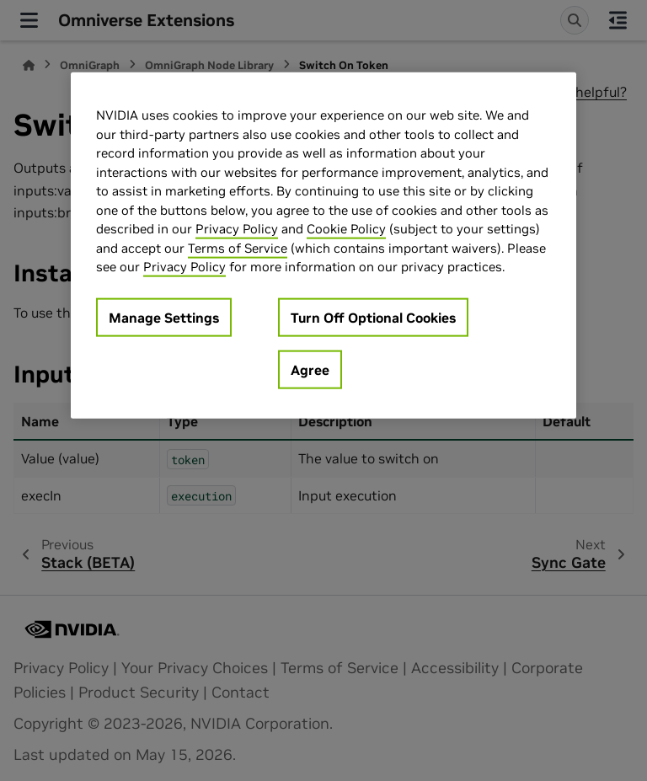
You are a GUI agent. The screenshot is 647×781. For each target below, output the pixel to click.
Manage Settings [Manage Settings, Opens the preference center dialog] (164, 316)
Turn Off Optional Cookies (373, 316)
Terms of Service (237, 247)
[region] (323, 245)
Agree (310, 369)
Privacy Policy (236, 229)
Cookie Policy (346, 229)
